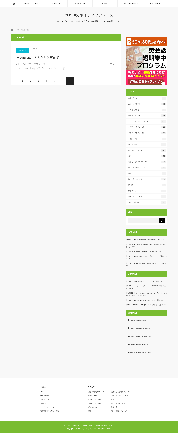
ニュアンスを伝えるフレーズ (147, 121)
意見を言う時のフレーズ (147, 168)
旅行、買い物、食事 (147, 179)
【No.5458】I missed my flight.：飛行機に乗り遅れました (145, 239)
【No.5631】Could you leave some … (140, 336)
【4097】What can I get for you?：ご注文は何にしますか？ (146, 305)
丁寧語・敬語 (147, 139)
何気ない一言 (147, 144)
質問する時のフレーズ (147, 202)
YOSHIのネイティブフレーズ (89, 15)
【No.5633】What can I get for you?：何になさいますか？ (145, 281)
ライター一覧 (55, 3)
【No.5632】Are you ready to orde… (140, 328)
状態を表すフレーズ (147, 196)
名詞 (147, 156)
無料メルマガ (155, 3)
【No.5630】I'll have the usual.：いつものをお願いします (145, 300)
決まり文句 (22, 50)
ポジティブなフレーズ (147, 133)
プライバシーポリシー (130, 3)
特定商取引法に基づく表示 (49, 411)
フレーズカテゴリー (30, 3)
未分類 (147, 185)
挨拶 (147, 173)
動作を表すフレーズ (147, 150)
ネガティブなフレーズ (147, 127)
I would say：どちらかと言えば (37, 57)
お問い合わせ (80, 3)
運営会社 (105, 3)
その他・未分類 (147, 110)
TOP (41, 392)
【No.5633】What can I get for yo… (140, 320)
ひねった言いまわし (147, 115)
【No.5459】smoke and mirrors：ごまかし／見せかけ (144, 251)
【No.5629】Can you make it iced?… (140, 352)
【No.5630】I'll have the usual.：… (140, 344)
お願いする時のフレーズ (147, 104)
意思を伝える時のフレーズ (147, 162)
